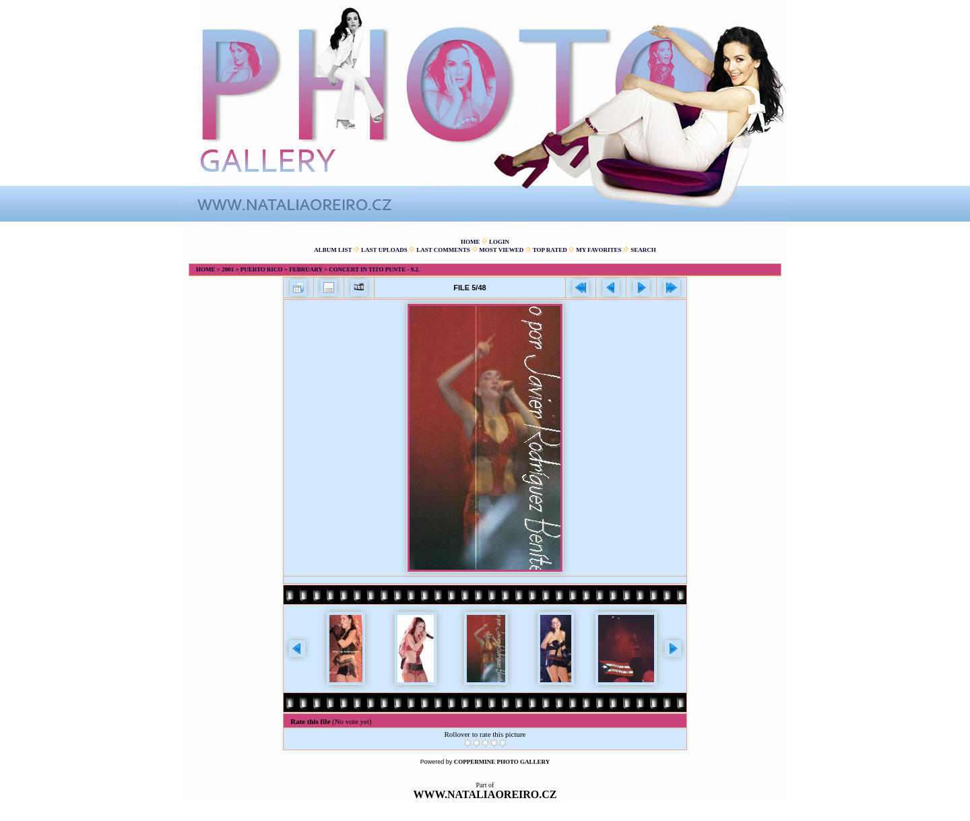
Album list (333, 250)
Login (499, 241)
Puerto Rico (261, 269)
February (305, 269)
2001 (228, 269)
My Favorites (598, 250)
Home (470, 241)
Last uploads (384, 250)
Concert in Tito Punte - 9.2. (374, 269)
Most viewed (501, 250)
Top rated (550, 250)
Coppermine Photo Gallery (502, 761)
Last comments (443, 250)
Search (643, 250)
